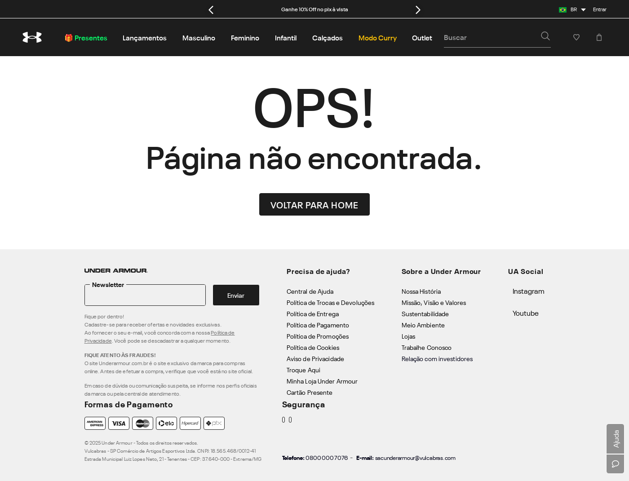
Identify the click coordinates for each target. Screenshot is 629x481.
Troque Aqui (303, 369)
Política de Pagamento (318, 324)
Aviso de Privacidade (315, 358)
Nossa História (421, 291)
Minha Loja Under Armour (322, 380)
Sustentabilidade (425, 313)
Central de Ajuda (310, 291)
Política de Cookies (313, 347)
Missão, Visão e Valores (434, 302)
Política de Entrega (313, 313)
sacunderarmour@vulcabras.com (415, 457)
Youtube (526, 313)
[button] (545, 37)
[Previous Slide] (211, 10)
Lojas (409, 335)
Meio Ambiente (423, 324)
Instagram (529, 291)
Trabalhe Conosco (427, 347)
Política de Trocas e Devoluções (330, 302)
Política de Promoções (318, 335)
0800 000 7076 (327, 457)
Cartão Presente (310, 392)
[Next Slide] (418, 10)
